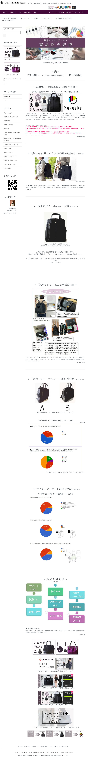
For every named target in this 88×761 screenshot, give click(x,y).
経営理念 (6, 128)
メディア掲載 (7, 148)
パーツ (5, 84)
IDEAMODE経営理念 (8, 20)
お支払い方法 (25, 18)
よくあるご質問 (8, 125)
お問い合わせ (69, 752)
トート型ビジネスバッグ (12, 69)
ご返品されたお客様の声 (11, 117)
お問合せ (13, 12)
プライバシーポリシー (57, 752)
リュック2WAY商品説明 (9, 18)
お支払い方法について (10, 156)
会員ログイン (70, 12)
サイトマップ (7, 113)
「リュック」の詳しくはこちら (69, 92)
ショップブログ (8, 152)
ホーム (5, 12)
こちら (70, 420)
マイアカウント (53, 12)
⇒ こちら (72, 688)
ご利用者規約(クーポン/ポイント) (12, 133)
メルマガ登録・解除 (25, 12)
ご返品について (46, 18)
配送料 (36, 18)
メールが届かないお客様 (11, 144)
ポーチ (12, 79)
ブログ (36, 12)
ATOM (9, 168)
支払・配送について (26, 752)
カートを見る (79, 12)
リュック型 (12, 53)
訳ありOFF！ (7, 96)
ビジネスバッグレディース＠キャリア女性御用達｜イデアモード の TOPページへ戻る (44, 746)
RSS (5, 168)
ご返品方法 (7, 121)
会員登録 (62, 12)
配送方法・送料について (11, 160)
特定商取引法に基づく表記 (64, 18)
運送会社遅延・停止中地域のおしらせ (12, 139)
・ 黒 (5, 100)
